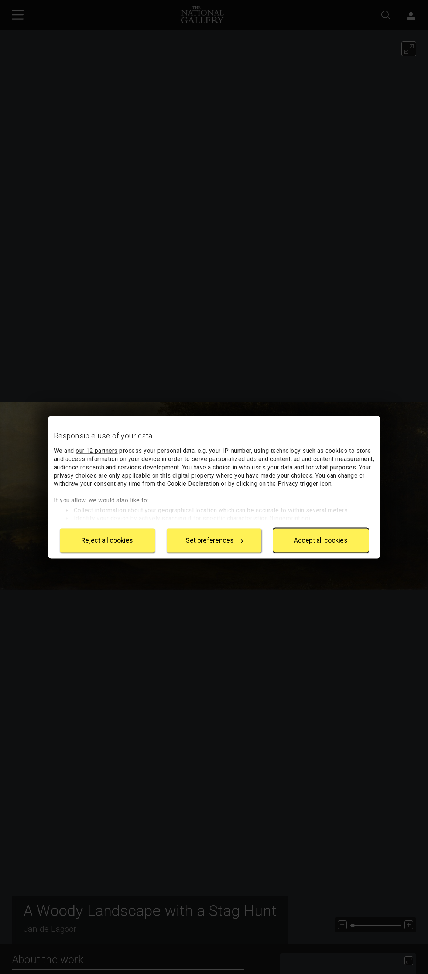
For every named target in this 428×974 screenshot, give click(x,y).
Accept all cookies (320, 540)
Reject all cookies (107, 540)
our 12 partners (97, 450)
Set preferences (214, 540)
